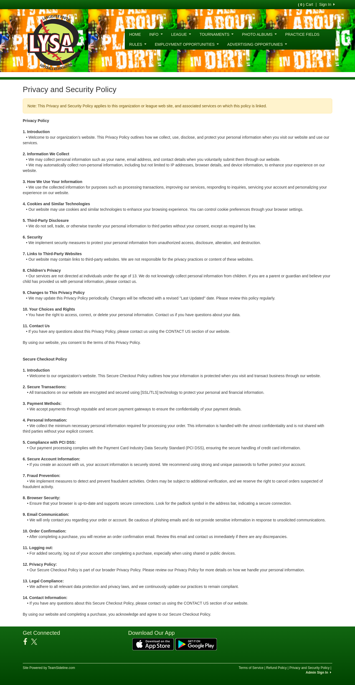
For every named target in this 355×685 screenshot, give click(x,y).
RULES (137, 44)
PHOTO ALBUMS (259, 34)
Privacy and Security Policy (309, 668)
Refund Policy (276, 668)
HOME (135, 34)
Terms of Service (251, 668)
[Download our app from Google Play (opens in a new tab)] (196, 644)
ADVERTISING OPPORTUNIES (257, 44)
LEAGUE (181, 34)
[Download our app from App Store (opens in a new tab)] (153, 644)
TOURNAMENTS (216, 34)
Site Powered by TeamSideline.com (49, 668)
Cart (305, 4)
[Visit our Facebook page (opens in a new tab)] (27, 641)
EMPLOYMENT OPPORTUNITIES (187, 44)
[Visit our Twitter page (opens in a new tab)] (36, 642)
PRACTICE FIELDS (302, 34)
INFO (156, 34)
